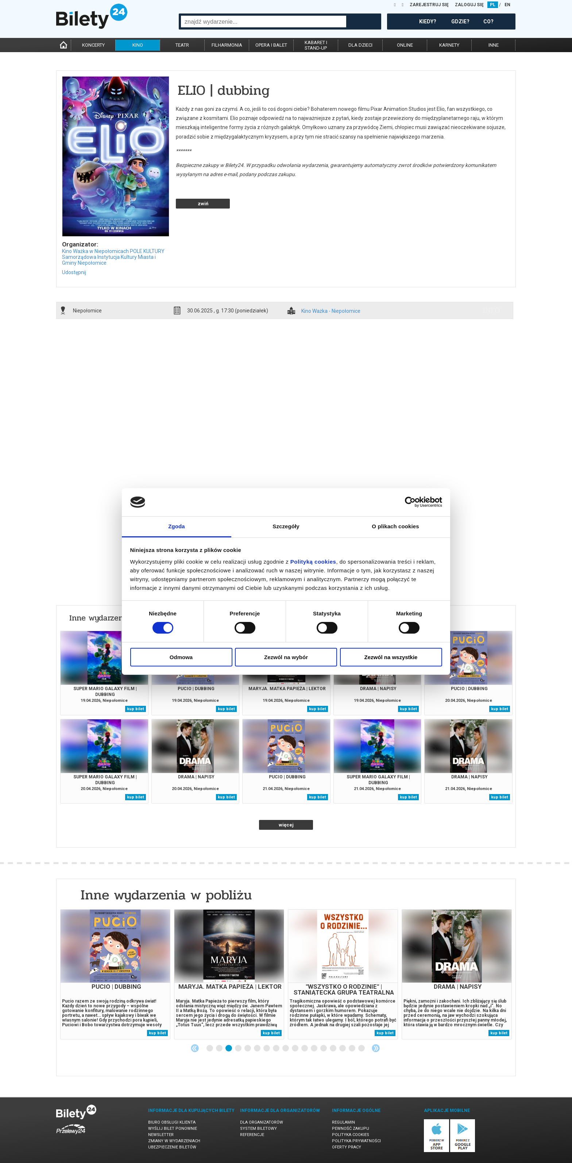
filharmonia (227, 45)
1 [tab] (210, 1048)
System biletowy (258, 1128)
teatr (182, 45)
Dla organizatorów (261, 1122)
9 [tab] (286, 1048)
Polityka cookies (350, 1134)
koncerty (93, 45)
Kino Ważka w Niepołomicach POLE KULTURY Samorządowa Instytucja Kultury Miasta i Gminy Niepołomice (113, 257)
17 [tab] (362, 1048)
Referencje (252, 1134)
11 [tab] (305, 1048)
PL (492, 4)
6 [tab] (257, 1048)
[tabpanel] (115, 974)
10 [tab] (295, 1048)
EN (507, 4)
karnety (449, 45)
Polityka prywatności (356, 1141)
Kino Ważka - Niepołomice (330, 311)
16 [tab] (352, 1048)
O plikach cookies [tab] (395, 526)
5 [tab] (248, 1048)
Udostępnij (74, 272)
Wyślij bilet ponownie (172, 1128)
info (491, 310)
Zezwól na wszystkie (391, 657)
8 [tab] (276, 1048)
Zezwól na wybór (286, 657)
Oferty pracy (346, 1147)
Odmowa (181, 657)
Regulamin (343, 1122)
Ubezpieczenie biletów (172, 1147)
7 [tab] (267, 1048)
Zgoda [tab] (176, 526)
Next (376, 1048)
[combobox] (263, 21)
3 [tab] (229, 1048)
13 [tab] (324, 1048)
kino (137, 45)
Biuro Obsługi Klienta (172, 1122)
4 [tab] (238, 1048)
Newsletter (161, 1134)
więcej (286, 825)
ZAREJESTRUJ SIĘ (429, 4)
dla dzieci (360, 45)
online (405, 45)
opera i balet (271, 45)
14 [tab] (333, 1048)
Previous (195, 1048)
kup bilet (135, 709)
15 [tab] (343, 1048)
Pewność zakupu (350, 1128)
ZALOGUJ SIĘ (469, 4)
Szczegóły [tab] (286, 526)
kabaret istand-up (316, 45)
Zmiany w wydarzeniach (174, 1141)
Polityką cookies (313, 562)
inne (493, 45)
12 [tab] (314, 1048)
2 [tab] (219, 1048)
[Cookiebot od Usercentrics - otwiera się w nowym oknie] (410, 502)
